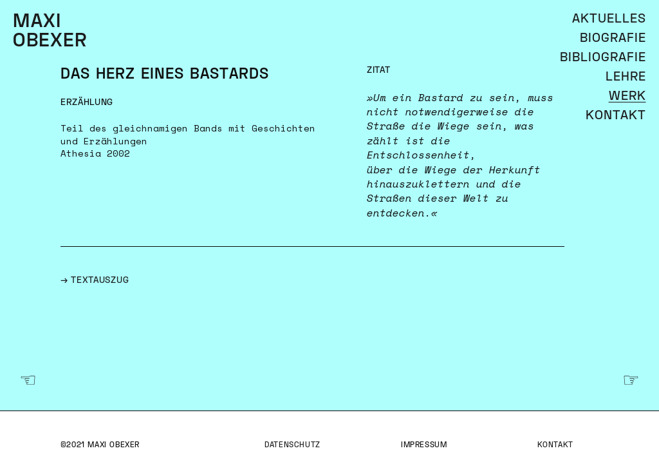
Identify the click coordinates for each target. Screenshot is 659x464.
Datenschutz (292, 445)
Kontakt (555, 445)
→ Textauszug (94, 280)
